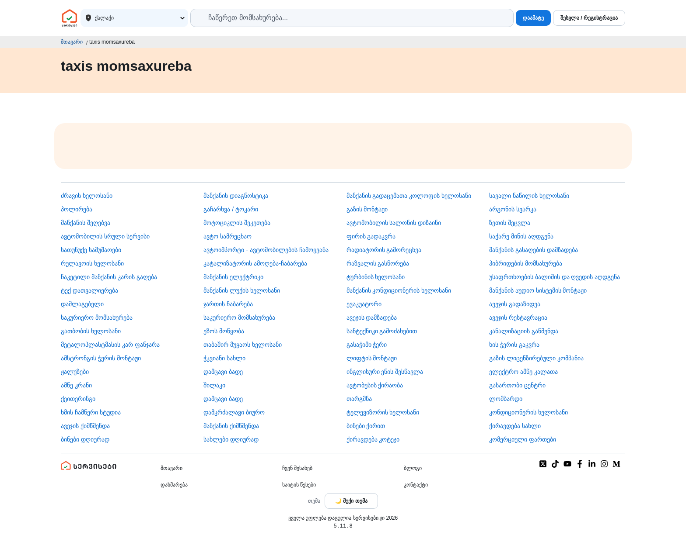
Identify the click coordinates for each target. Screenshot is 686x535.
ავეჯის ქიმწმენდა (85, 425)
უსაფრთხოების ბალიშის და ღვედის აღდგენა (554, 276)
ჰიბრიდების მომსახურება (525, 263)
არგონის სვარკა (512, 209)
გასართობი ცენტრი (517, 385)
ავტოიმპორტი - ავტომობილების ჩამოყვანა (265, 249)
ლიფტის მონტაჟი (371, 358)
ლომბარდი (505, 398)
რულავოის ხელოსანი (92, 263)
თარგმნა (359, 398)
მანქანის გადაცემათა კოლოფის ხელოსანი (409, 195)
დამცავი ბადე (223, 371)
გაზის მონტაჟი (367, 209)
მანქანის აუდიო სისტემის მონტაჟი (538, 290)
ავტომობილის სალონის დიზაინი (393, 222)
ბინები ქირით (365, 425)
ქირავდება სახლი (515, 425)
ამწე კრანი (76, 385)
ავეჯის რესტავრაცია (518, 317)
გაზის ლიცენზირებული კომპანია (536, 358)
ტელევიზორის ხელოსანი (383, 412)
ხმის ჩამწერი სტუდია (91, 412)
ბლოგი (413, 468)
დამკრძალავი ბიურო (234, 412)
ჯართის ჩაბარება (228, 303)
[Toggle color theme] (351, 501)
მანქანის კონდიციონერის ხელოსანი (399, 290)
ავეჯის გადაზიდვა (514, 303)
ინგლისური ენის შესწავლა (385, 371)
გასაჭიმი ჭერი (366, 344)
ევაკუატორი (364, 303)
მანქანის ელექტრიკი (233, 276)
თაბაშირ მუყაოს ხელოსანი (242, 344)
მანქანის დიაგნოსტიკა (235, 195)
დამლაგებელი (82, 303)
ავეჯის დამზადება (371, 317)
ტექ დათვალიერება (89, 290)
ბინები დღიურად (85, 439)
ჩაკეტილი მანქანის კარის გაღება (109, 276)
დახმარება (174, 485)
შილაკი (214, 385)
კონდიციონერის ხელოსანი (528, 412)
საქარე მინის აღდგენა (521, 236)
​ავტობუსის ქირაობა (374, 385)
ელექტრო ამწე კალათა (523, 371)
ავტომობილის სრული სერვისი (105, 236)
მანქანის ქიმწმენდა (231, 425)
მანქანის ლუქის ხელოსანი (241, 290)
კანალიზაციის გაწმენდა (523, 331)
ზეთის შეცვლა (509, 222)
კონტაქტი (416, 485)
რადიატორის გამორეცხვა (384, 249)
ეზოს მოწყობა (223, 331)
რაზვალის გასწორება (378, 263)
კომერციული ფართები (522, 439)
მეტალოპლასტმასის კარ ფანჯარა (110, 344)
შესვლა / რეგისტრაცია (589, 18)
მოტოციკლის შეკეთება (236, 222)
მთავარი (72, 42)
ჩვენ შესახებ (297, 468)
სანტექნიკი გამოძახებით (381, 331)
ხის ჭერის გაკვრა (514, 344)
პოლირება (76, 209)
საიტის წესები (299, 485)
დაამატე (533, 18)
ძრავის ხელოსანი (86, 195)
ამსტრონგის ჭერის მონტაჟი (101, 358)
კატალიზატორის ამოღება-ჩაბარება (255, 263)
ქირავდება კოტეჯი (373, 439)
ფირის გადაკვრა (371, 236)
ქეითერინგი (78, 398)
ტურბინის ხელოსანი (375, 276)
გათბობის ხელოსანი (91, 331)
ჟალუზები (75, 371)
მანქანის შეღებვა (85, 222)
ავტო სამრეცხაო (227, 236)
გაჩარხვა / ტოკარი (230, 209)
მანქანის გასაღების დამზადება (533, 249)
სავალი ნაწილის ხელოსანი (529, 195)
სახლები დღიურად (231, 439)
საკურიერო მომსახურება (97, 317)
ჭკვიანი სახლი (224, 358)
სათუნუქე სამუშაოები (91, 249)
